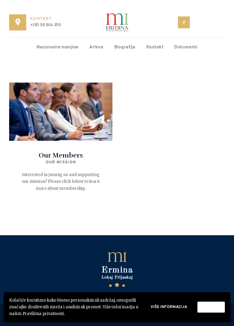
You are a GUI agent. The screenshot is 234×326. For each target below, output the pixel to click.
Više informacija (169, 307)
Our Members (61, 155)
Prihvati (211, 307)
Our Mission (61, 162)
